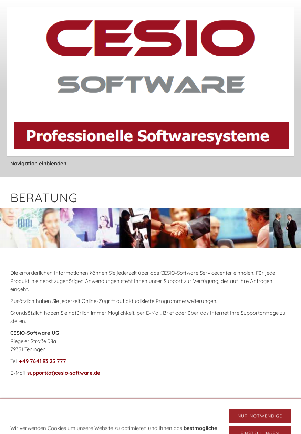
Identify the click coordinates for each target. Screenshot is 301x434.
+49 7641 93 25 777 (42, 361)
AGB (54, 408)
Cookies (219, 408)
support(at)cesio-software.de (63, 372)
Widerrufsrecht (189, 408)
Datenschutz (154, 408)
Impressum (76, 408)
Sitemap (243, 408)
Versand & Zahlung (115, 408)
